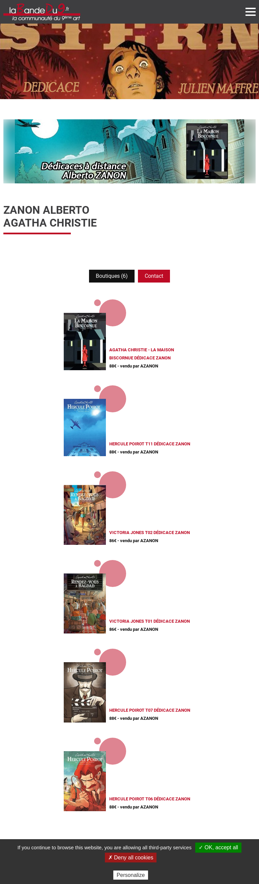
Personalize (131, 875)
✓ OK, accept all (218, 847)
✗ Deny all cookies (130, 857)
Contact (154, 276)
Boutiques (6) (112, 276)
